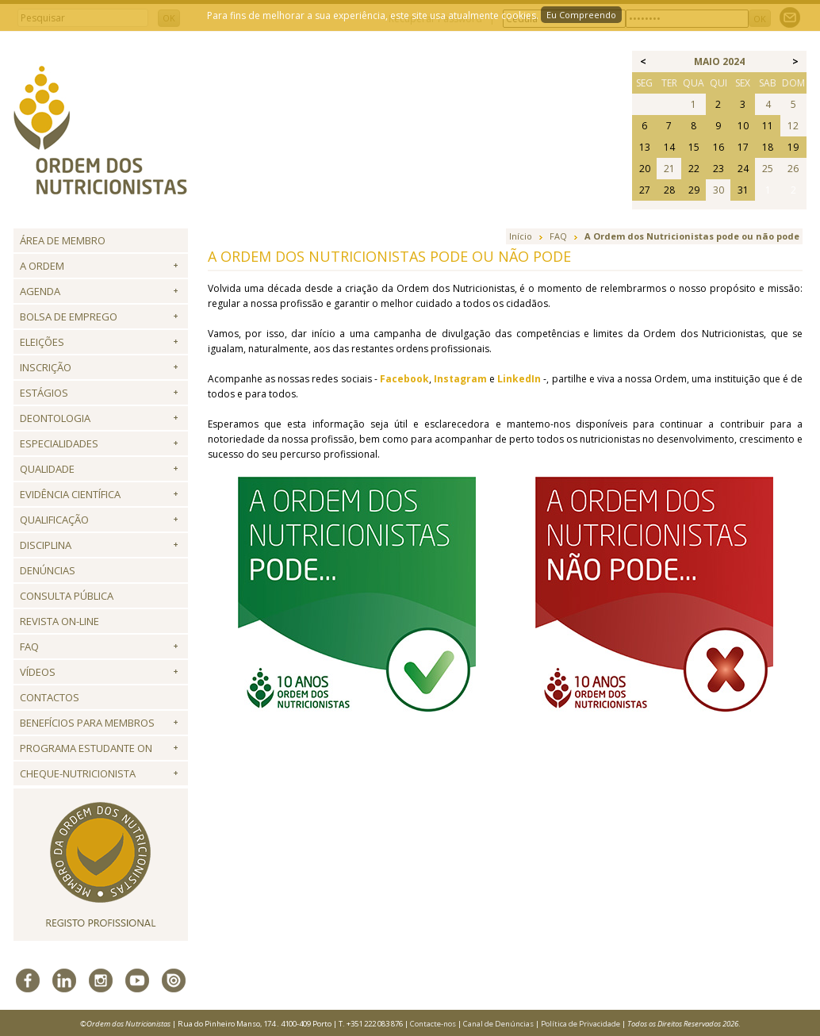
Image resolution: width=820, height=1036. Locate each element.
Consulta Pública (66, 596)
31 (743, 190)
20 (644, 168)
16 (718, 147)
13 (644, 147)
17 (743, 147)
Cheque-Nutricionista (78, 773)
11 (767, 125)
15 (693, 147)
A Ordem (42, 266)
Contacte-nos (433, 1024)
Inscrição (45, 367)
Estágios (44, 393)
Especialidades (59, 443)
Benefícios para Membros (87, 723)
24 (743, 168)
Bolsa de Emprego (68, 316)
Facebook (404, 379)
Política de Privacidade (580, 1024)
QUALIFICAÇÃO (54, 519)
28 (669, 190)
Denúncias (47, 570)
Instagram (460, 379)
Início (520, 236)
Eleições (42, 342)
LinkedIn (519, 379)
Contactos (49, 697)
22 (693, 168)
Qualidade (47, 469)
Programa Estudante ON (86, 748)
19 (793, 147)
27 (644, 190)
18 (767, 147)
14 (669, 147)
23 (718, 168)
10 (743, 125)
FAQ (29, 646)
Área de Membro (62, 240)
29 (693, 190)
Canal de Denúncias (498, 1024)
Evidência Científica (70, 494)
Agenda (40, 291)
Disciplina (45, 545)
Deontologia (55, 418)
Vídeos (38, 672)
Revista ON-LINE (59, 621)
